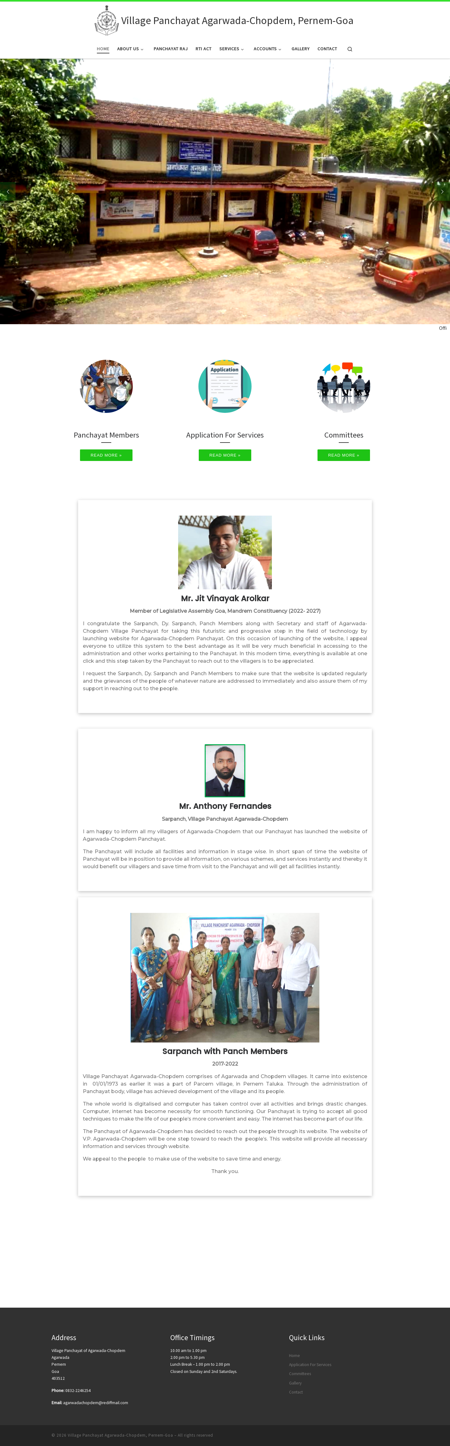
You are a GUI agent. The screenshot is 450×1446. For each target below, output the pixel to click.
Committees (300, 1307)
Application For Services (310, 1298)
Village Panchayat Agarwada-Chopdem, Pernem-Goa (120, 1369)
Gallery (295, 1317)
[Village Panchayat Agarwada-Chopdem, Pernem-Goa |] (106, 19)
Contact (296, 1326)
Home (294, 1289)
